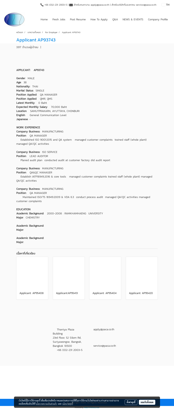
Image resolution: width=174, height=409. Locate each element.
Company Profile (158, 19)
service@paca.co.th (146, 5)
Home (44, 19)
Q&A (115, 19)
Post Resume (78, 19)
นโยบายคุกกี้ (67, 403)
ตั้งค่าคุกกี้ (131, 402)
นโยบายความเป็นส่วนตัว (46, 403)
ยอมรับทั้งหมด (147, 402)
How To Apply (99, 19)
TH (165, 5)
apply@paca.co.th (100, 5)
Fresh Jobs (58, 19)
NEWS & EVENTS (133, 19)
